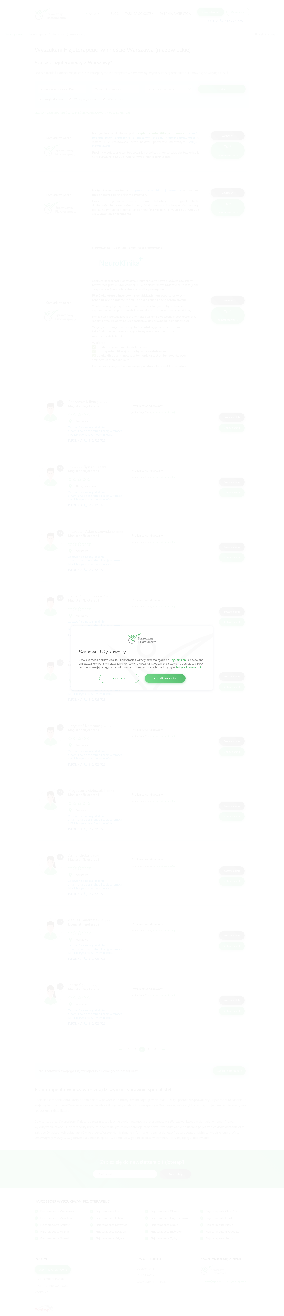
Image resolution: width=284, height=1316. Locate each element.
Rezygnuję (119, 678)
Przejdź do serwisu (165, 678)
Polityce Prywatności (188, 667)
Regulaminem (178, 660)
